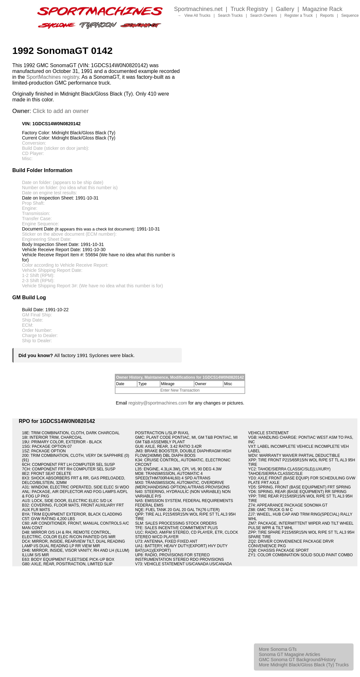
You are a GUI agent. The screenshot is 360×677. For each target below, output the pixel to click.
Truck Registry (249, 9)
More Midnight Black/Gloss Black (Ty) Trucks (304, 664)
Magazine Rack (322, 9)
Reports (327, 15)
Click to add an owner (61, 111)
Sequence (350, 15)
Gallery (285, 9)
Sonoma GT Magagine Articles (289, 654)
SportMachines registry (53, 77)
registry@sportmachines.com (157, 402)
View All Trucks (197, 15)
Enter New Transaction (180, 390)
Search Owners (263, 15)
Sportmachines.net (198, 9)
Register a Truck (298, 15)
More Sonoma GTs (278, 649)
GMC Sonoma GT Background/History (297, 659)
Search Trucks (230, 15)
